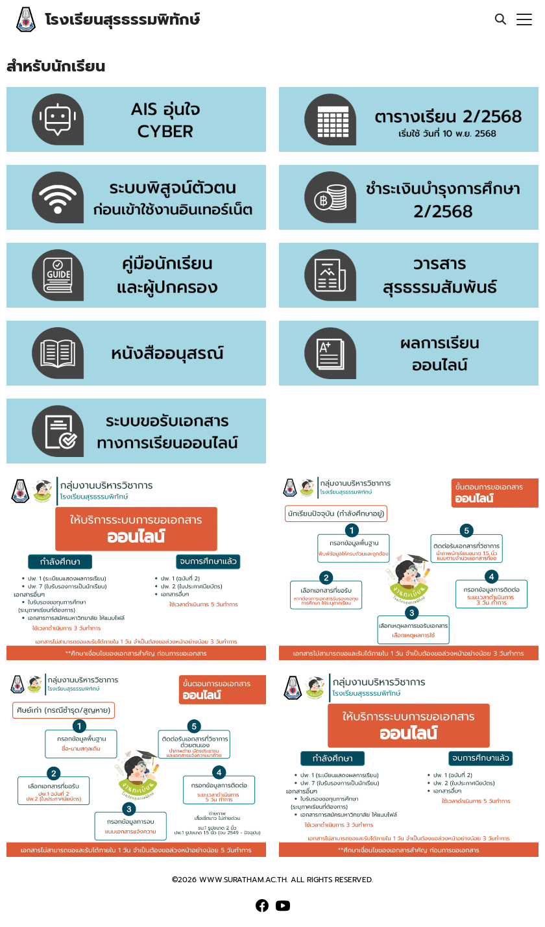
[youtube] (283, 905)
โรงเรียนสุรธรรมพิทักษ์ (122, 19)
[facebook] (262, 905)
